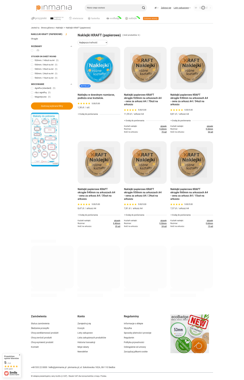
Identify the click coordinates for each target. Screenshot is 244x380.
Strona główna (47, 28)
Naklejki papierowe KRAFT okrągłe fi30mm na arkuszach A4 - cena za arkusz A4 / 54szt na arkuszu (189, 99)
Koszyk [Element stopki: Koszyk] (80, 328)
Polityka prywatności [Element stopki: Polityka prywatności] (134, 342)
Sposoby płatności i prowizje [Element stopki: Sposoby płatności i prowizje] (137, 333)
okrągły (163, 126)
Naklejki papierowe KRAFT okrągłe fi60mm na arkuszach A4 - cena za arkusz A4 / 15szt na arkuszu (189, 194)
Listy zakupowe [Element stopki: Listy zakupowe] (85, 333)
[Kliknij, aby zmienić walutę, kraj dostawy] (156, 7)
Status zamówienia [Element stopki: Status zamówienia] (40, 323)
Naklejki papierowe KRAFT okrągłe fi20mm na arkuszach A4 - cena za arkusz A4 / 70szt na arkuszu (143, 99)
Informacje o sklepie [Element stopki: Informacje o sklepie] (133, 323)
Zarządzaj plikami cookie (136, 351)
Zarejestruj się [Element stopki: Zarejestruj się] (84, 323)
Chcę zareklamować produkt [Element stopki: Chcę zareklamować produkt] (45, 333)
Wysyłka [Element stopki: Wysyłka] (128, 328)
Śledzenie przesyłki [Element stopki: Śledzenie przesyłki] (40, 328)
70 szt (164, 132)
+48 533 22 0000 (39, 367)
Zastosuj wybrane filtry (52, 106)
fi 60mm (209, 223)
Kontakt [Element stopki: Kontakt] (35, 347)
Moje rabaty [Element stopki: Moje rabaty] (83, 347)
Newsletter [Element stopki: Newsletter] (82, 351)
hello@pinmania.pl (57, 367)
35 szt (117, 226)
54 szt (210, 132)
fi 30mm (209, 129)
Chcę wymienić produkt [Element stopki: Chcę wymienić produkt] (42, 342)
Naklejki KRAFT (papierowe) (46, 34)
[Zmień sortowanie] (93, 42)
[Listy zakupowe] (182, 8)
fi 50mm (163, 223)
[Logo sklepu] (54, 7)
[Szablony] (45, 165)
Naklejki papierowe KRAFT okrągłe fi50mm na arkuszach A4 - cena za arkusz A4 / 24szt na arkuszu (143, 194)
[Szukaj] (143, 7)
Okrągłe (34, 39)
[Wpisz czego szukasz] (116, 7)
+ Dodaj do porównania (88, 114)
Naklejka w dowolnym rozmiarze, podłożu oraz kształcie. (96, 96)
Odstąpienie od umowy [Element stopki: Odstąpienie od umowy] (135, 347)
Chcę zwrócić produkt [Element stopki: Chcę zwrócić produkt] (41, 337)
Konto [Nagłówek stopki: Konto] (81, 316)
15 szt (210, 226)
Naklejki (59, 28)
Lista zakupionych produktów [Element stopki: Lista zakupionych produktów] (91, 337)
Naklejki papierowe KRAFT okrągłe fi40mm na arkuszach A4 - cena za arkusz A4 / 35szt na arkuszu (96, 194)
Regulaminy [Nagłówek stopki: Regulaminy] (131, 316)
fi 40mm (116, 223)
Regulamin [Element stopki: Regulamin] (129, 337)
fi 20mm (163, 129)
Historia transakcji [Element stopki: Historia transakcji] (86, 342)
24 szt (164, 226)
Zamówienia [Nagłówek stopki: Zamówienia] (39, 316)
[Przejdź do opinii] (84, 103)
